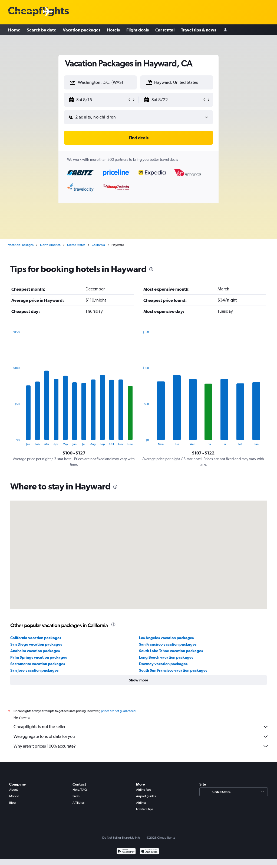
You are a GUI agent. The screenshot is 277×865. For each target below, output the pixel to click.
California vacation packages (35, 638)
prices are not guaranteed (118, 711)
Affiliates (78, 803)
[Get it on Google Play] (126, 852)
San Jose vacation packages (34, 670)
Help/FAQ (79, 790)
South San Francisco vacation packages (173, 670)
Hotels (113, 29)
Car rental (164, 29)
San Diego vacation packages (36, 644)
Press (76, 796)
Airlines (141, 803)
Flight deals (137, 29)
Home (14, 29)
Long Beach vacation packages (166, 657)
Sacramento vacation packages (37, 664)
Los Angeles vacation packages (166, 638)
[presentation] (151, 269)
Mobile (14, 796)
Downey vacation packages (163, 664)
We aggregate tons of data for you (141, 736)
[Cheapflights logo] (38, 11)
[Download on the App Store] (149, 852)
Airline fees (143, 790)
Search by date (41, 29)
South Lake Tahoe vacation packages (171, 651)
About (13, 790)
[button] (72, 82)
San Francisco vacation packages (167, 644)
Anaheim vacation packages (35, 651)
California (98, 245)
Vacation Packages (21, 245)
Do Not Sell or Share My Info (121, 838)
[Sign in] (225, 30)
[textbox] (100, 82)
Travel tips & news (198, 29)
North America (50, 245)
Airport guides (146, 796)
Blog (12, 803)
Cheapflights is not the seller (141, 726)
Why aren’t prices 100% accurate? (141, 746)
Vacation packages (81, 29)
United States (76, 245)
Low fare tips (144, 809)
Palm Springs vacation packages (38, 657)
